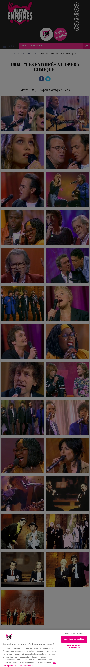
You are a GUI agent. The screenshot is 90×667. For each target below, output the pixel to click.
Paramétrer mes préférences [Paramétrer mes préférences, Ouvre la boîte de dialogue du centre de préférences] (74, 646)
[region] (45, 648)
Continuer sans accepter (74, 633)
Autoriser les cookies (74, 639)
